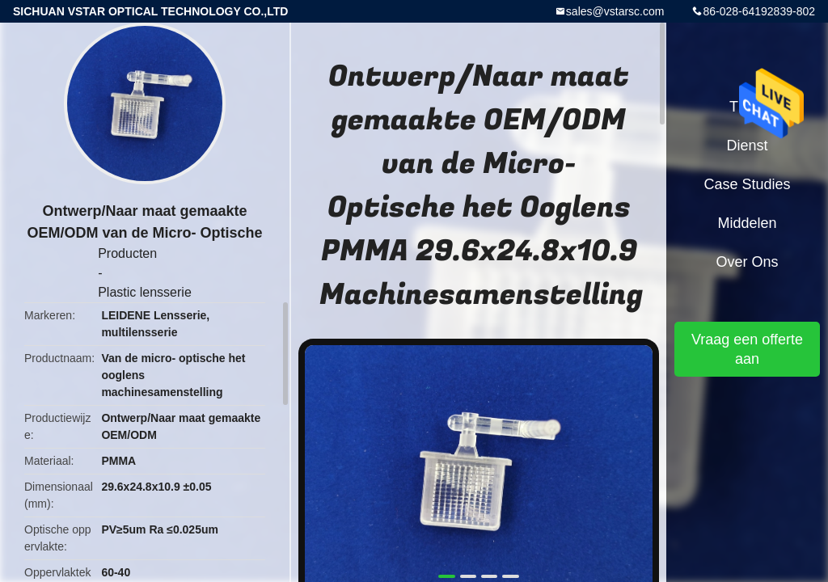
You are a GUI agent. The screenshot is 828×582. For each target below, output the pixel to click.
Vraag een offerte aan (747, 349)
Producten (127, 253)
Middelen (746, 223)
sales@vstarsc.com (615, 11)
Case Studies (746, 184)
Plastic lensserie (145, 292)
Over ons (747, 262)
